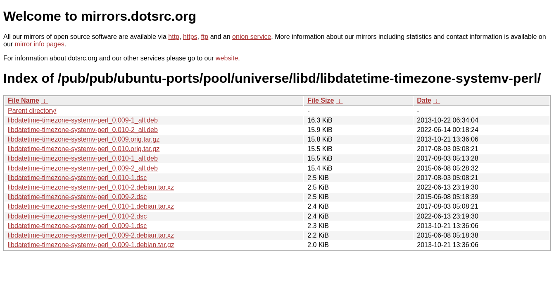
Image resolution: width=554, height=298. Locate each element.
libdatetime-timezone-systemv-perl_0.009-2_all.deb (83, 168)
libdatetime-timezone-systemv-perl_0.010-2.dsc (77, 216)
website (227, 58)
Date (424, 100)
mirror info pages (39, 44)
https (190, 36)
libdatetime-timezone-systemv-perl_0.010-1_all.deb (83, 158)
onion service (251, 36)
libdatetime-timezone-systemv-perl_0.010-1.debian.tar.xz (91, 206)
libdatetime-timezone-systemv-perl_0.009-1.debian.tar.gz (91, 244)
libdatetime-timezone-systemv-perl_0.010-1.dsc (77, 177)
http (173, 36)
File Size (320, 100)
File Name (23, 100)
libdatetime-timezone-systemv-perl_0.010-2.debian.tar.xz (91, 187)
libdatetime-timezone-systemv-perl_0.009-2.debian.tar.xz (91, 235)
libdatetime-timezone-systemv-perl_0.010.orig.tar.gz (83, 148)
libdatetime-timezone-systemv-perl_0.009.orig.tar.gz (83, 139)
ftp (204, 36)
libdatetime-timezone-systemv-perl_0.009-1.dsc (77, 225)
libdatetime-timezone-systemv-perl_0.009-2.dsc (77, 196)
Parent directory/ (32, 110)
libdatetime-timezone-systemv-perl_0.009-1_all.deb (83, 120)
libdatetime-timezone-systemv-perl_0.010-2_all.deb (83, 129)
